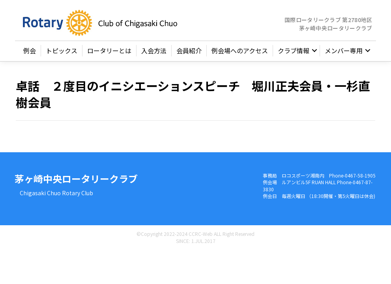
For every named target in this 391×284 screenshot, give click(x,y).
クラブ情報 (293, 52)
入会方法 (154, 52)
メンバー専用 (344, 52)
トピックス (61, 52)
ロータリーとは (109, 52)
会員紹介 (189, 52)
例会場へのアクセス (239, 52)
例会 (29, 52)
